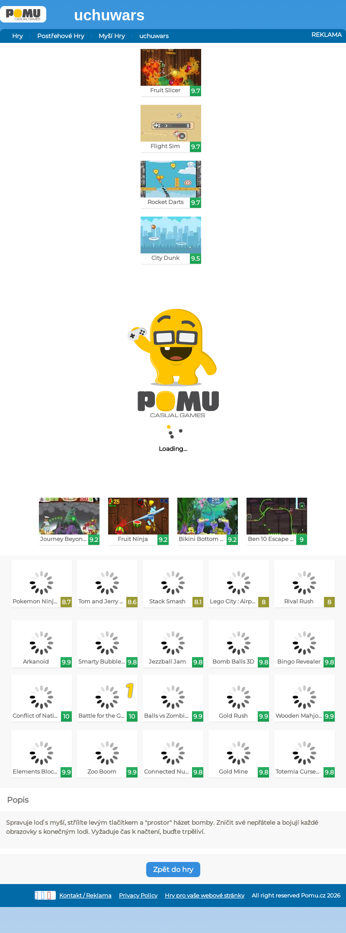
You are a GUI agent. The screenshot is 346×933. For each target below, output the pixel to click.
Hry (17, 36)
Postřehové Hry (60, 36)
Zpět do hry (173, 869)
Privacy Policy (138, 895)
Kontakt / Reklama (85, 895)
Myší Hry (112, 36)
